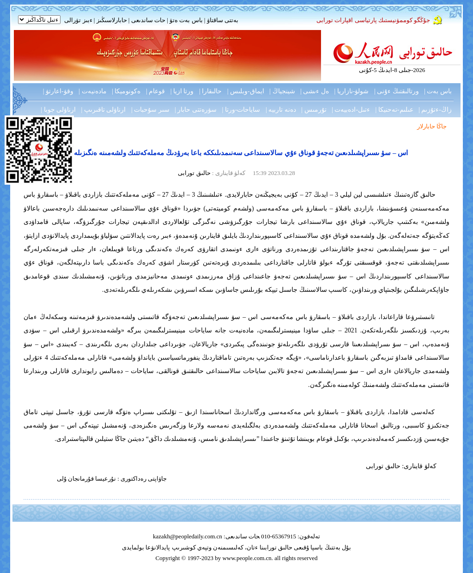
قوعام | (155, 91)
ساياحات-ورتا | (241, 109)
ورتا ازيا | (182, 91)
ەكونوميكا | (126, 91)
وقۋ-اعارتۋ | (58, 91)
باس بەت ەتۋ (186, 20)
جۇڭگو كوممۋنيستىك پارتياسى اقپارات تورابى (373, 20)
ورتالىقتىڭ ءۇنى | (396, 91)
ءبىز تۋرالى (78, 20)
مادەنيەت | (92, 91)
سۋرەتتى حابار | (196, 109)
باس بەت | (438, 91)
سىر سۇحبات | (150, 109)
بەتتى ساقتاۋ (221, 20)
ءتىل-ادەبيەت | (351, 109)
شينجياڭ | (282, 91)
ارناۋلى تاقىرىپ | (103, 109)
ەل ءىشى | (314, 91)
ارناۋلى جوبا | (58, 109)
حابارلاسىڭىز (112, 20)
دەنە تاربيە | (281, 109)
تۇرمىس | (313, 109)
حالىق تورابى (194, 172)
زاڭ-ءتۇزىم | (435, 109)
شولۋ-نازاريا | (351, 91)
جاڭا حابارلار (432, 126)
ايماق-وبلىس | (245, 91)
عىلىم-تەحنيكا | (394, 109)
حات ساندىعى (148, 20)
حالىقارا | (210, 91)
